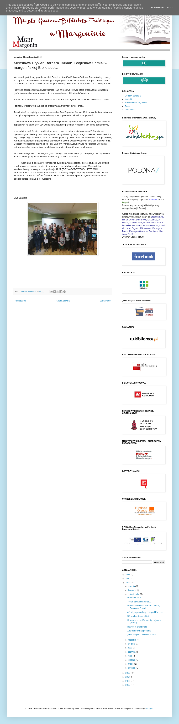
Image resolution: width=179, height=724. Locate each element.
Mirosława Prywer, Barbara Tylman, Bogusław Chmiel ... (143, 607)
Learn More (157, 8)
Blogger (149, 709)
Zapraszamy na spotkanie (139, 631)
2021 (128, 574)
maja (130, 656)
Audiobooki (130, 110)
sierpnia (132, 644)
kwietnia (132, 660)
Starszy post (105, 301)
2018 (128, 673)
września (132, 640)
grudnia (131, 586)
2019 (128, 583)
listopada (132, 590)
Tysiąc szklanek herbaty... (139, 602)
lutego (131, 664)
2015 (128, 685)
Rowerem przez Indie (137, 627)
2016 (128, 681)
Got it (170, 8)
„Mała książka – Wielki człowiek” (142, 635)
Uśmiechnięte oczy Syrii (138, 616)
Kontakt (128, 99)
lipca (130, 648)
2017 (128, 677)
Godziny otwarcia (133, 96)
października (134, 594)
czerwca (132, 652)
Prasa (127, 106)
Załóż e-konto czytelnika (136, 102)
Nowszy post (20, 301)
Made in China (134, 597)
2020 (128, 578)
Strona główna (63, 301)
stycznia (132, 668)
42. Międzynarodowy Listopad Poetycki (145, 612)
